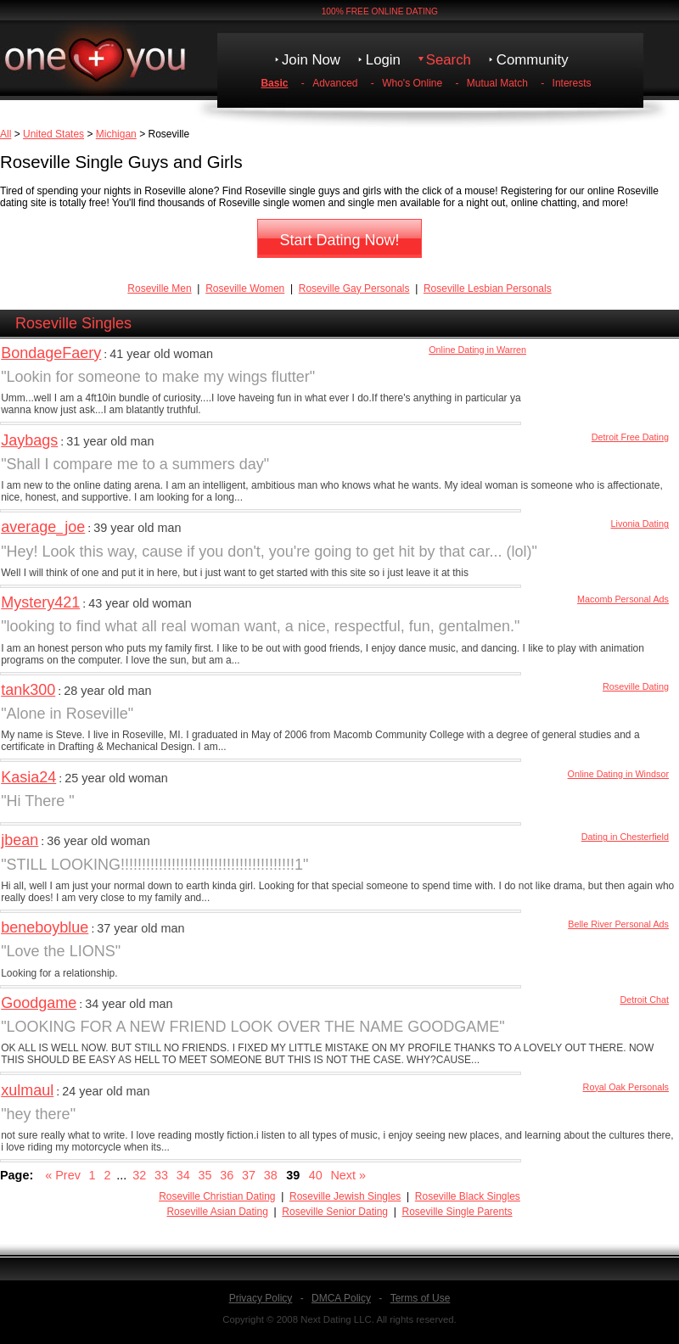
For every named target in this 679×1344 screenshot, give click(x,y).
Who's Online (412, 83)
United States (53, 134)
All (5, 134)
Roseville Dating (636, 686)
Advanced (334, 83)
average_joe (43, 526)
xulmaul (27, 1090)
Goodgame (38, 1002)
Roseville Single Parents (456, 1212)
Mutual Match (497, 83)
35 (204, 1175)
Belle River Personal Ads (618, 924)
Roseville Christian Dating (217, 1196)
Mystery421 (40, 602)
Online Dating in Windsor (618, 774)
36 (226, 1175)
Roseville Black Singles (467, 1196)
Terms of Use (420, 1298)
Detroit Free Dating (630, 437)
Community (533, 60)
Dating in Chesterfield (625, 837)
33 (161, 1175)
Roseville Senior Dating (335, 1212)
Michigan (116, 134)
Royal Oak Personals (626, 1087)
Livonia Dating (640, 523)
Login (383, 60)
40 (316, 1175)
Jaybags (29, 440)
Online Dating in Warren (477, 349)
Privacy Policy (261, 1298)
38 (271, 1175)
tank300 (28, 689)
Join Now (311, 60)
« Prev (63, 1175)
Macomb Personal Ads (623, 599)
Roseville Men (159, 288)
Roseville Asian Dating (216, 1212)
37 (248, 1175)
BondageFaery (51, 352)
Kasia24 (28, 777)
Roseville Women (244, 288)
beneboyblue (44, 927)
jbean (19, 840)
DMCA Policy (341, 1298)
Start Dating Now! (339, 240)
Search (448, 60)
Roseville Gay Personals (354, 288)
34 (183, 1175)
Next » (348, 1175)
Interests (572, 83)
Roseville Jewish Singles (345, 1196)
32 (139, 1175)
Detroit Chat (644, 999)
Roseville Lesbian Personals (488, 288)
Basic (274, 83)
